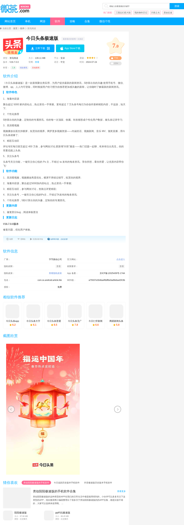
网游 (42, 21)
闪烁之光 (155, 12)
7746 (116, 58)
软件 (57, 21)
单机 (28, 21)
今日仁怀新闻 (95, 321)
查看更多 (121, 491)
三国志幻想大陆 (123, 12)
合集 (87, 21)
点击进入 (120, 259)
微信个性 (104, 21)
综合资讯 (23, 68)
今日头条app (12, 321)
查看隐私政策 (55, 273)
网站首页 (10, 21)
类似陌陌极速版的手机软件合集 (54, 491)
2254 (116, 63)
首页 (15, 28)
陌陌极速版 (20, 512)
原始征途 (168, 12)
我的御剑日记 (140, 12)
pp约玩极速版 (62, 512)
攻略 (72, 21)
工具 (13, 68)
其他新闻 (35, 68)
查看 (37, 62)
